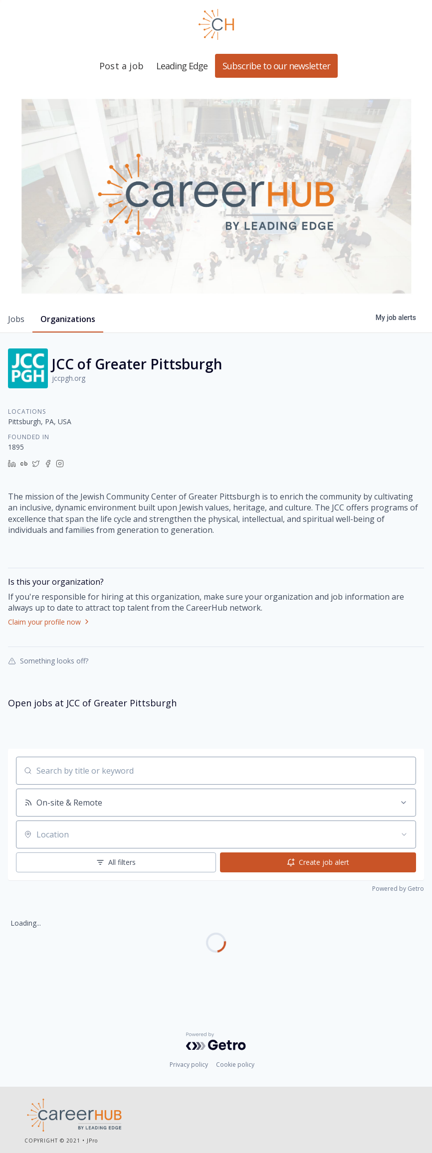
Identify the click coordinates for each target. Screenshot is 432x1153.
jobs (16, 319)
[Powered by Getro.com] (216, 1041)
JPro (92, 1140)
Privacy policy (189, 1064)
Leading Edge (216, 24)
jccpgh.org (68, 378)
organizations (67, 319)
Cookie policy (235, 1064)
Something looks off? (48, 660)
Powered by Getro (398, 888)
